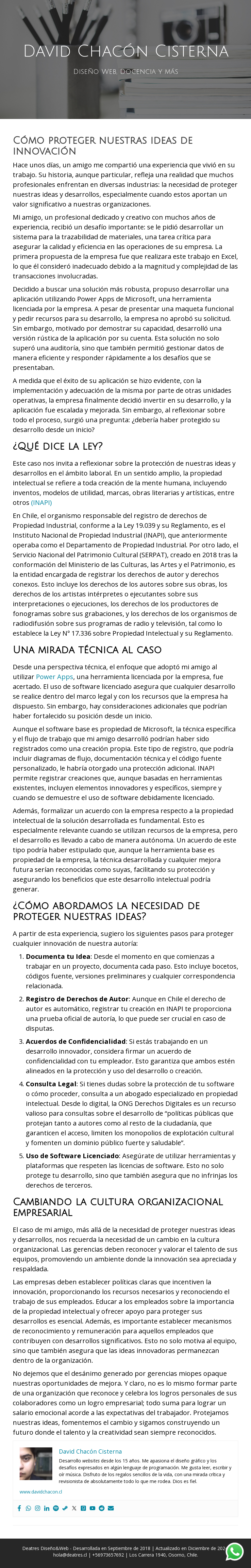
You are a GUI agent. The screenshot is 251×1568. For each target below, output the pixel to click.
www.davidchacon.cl (41, 1492)
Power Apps (54, 676)
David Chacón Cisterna (126, 51)
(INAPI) (41, 502)
